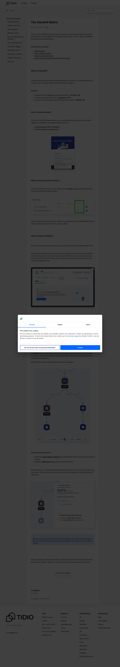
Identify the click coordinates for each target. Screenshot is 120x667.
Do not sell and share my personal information (39, 347)
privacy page (73, 336)
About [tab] (88, 324)
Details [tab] (60, 324)
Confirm (80, 347)
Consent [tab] (32, 324)
